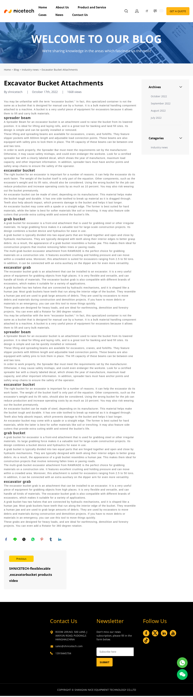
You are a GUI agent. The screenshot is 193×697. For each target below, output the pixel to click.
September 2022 (160, 103)
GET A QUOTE (178, 11)
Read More (35, 570)
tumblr (51, 540)
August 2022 (158, 110)
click (96, 42)
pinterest (42, 540)
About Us (62, 7)
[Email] (115, 653)
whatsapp (33, 540)
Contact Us (80, 15)
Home (42, 7)
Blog (16, 69)
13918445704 (63, 654)
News (59, 15)
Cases (42, 15)
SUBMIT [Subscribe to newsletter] (104, 663)
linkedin (60, 540)
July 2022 (156, 117)
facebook (6, 540)
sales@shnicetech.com (69, 647)
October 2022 (159, 96)
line (15, 540)
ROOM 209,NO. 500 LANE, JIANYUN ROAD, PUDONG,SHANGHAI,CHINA (71, 636)
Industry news (30, 69)
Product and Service (92, 7)
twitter (24, 540)
